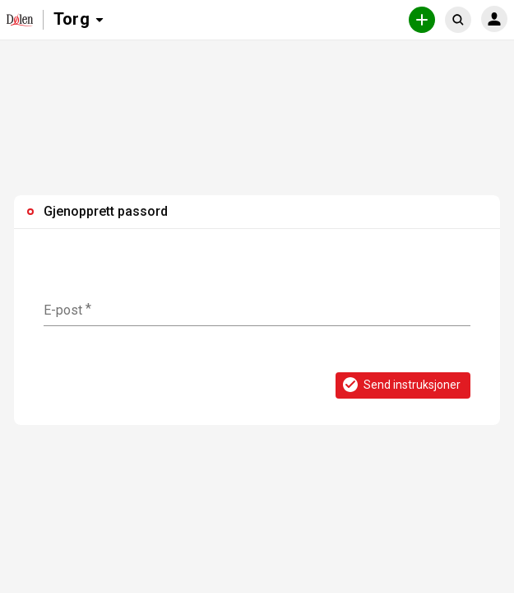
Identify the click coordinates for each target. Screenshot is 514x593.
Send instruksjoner (400, 385)
